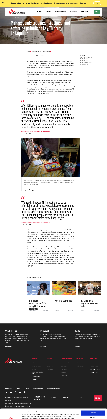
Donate (97, 12)
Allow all (93, 403)
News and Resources (36, 51)
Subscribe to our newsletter (39, 398)
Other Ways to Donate (95, 369)
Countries (49, 363)
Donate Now (77, 346)
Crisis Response (50, 369)
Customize (93, 408)
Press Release (46, 51)
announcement (56, 61)
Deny (93, 413)
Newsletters (63, 372)
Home (28, 51)
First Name (53, 397)
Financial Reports (36, 376)
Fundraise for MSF (94, 366)
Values (33, 363)
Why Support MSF (94, 372)
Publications (64, 375)
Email (80, 397)
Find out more (8, 347)
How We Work (50, 366)
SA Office (34, 369)
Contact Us (34, 379)
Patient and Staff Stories (66, 363)
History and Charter (36, 366)
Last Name (66, 397)
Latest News (64, 366)
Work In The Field (79, 363)
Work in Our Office (80, 366)
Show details (26, 415)
